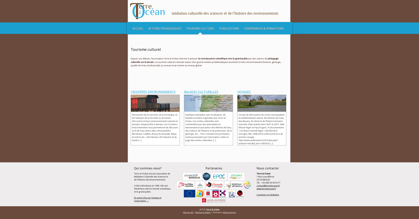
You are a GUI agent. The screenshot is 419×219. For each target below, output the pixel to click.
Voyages (244, 92)
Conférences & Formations (264, 28)
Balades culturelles (201, 92)
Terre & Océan (213, 209)
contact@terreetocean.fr (268, 185)
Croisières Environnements (153, 92)
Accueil (137, 28)
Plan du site (188, 212)
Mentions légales (203, 212)
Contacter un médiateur (268, 194)
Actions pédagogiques (164, 28)
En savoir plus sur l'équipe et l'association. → (147, 199)
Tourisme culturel (200, 28)
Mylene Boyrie (229, 212)
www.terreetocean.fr (266, 188)
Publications (229, 28)
